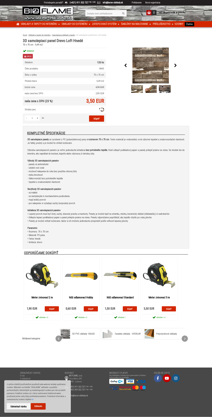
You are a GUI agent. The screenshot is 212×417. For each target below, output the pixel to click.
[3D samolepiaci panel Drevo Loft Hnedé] (150, 65)
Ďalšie (189, 24)
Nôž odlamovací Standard (120, 297)
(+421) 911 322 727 (84, 2)
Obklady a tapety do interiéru (39, 23)
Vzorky (179, 23)
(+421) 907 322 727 (77, 390)
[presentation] (125, 65)
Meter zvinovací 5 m (159, 297)
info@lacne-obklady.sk (111, 2)
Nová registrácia (152, 2)
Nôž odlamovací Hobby (81, 297)
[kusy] (32, 118)
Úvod (25, 35)
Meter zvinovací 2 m (42, 297)
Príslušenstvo (161, 23)
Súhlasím (38, 406)
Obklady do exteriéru (74, 23)
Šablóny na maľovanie (134, 23)
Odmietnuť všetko (18, 406)
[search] (123, 13)
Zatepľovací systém (104, 23)
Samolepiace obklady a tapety (63, 35)
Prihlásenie (137, 2)
